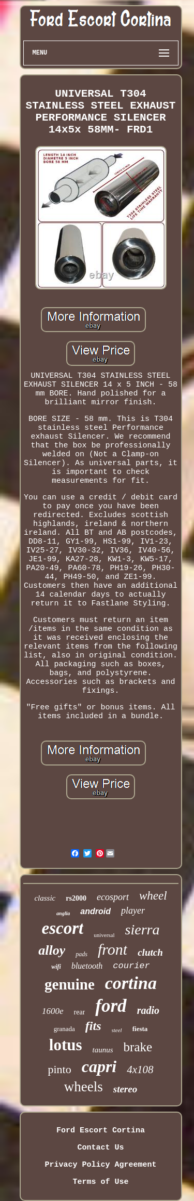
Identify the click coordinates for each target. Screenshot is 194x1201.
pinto (59, 1069)
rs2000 (76, 898)
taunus (103, 1050)
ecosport (113, 897)
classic (44, 898)
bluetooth (86, 965)
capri (99, 1066)
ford (110, 1006)
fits (93, 1026)
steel (117, 1030)
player (133, 910)
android (95, 911)
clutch (150, 952)
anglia (63, 913)
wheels (83, 1086)
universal (104, 935)
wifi (56, 966)
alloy (51, 950)
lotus (65, 1045)
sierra (142, 929)
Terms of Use (100, 1182)
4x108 (140, 1069)
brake (138, 1047)
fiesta (140, 1029)
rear (79, 1012)
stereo (125, 1089)
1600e (53, 1011)
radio (148, 1010)
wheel (153, 895)
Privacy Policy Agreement (100, 1164)
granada (64, 1029)
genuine (69, 984)
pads (81, 954)
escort (63, 928)
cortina (131, 983)
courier (131, 966)
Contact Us (100, 1147)
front (112, 949)
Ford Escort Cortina (100, 1130)
